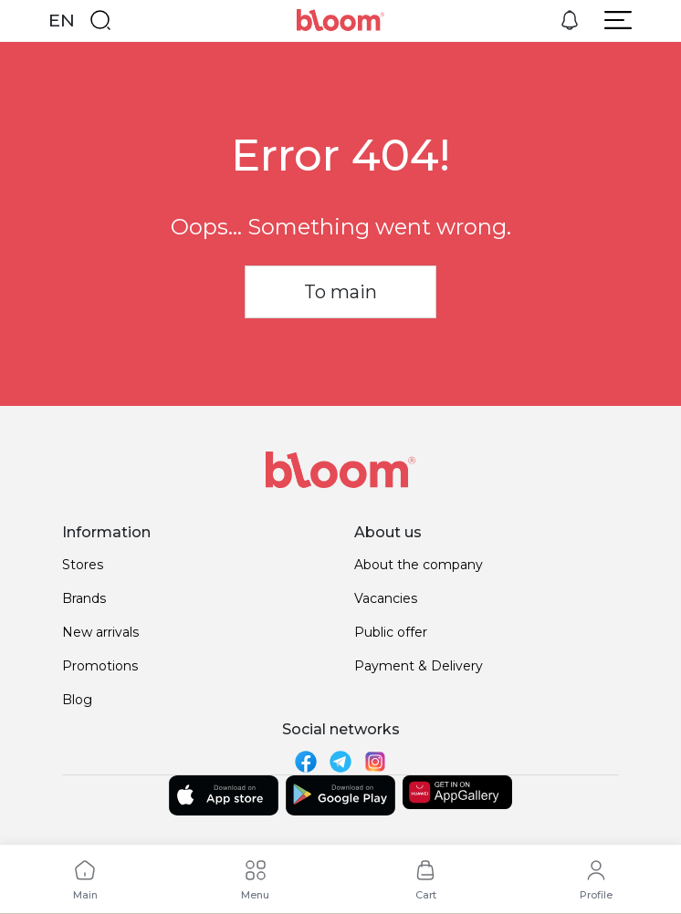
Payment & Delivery (418, 666)
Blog (77, 699)
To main (340, 292)
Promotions (100, 666)
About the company (418, 564)
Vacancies (385, 598)
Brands (84, 598)
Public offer (390, 632)
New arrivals (100, 632)
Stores (82, 564)
